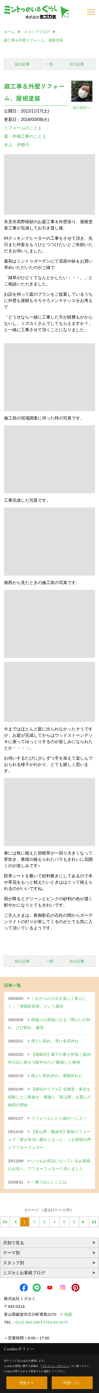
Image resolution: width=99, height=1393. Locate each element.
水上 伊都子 (16, 144)
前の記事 (22, 64)
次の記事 (76, 64)
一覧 (49, 64)
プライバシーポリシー (55, 1366)
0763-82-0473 (55, 1322)
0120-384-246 (27, 1322)
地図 (68, 1314)
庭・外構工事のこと (23, 136)
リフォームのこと (21, 128)
